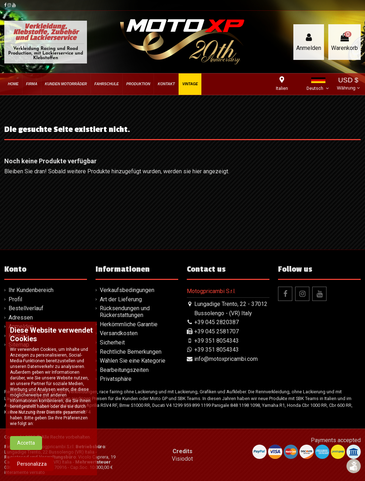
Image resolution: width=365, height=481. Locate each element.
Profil (15, 299)
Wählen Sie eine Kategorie (132, 360)
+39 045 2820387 (216, 322)
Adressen (21, 317)
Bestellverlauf (26, 308)
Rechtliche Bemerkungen (130, 351)
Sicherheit (112, 342)
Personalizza (32, 467)
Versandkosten (119, 333)
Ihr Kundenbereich (31, 290)
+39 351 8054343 (216, 340)
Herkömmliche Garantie (129, 324)
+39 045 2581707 (216, 331)
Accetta (26, 446)
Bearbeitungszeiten (124, 370)
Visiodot (182, 458)
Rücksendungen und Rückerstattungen (125, 311)
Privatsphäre (116, 378)
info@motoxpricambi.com (226, 358)
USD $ (348, 84)
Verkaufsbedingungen (127, 290)
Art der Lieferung (121, 299)
